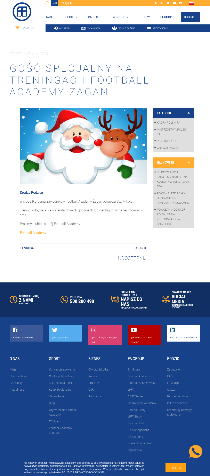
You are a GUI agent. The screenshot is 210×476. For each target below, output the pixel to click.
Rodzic (189, 17)
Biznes (93, 17)
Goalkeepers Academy (142, 403)
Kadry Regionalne (60, 389)
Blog (52, 403)
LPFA (131, 389)
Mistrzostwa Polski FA (172, 131)
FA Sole (53, 421)
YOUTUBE (176, 307)
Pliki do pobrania (177, 403)
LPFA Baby (135, 416)
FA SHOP (166, 17)
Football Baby (136, 410)
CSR (91, 389)
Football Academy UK (141, 383)
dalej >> (141, 248)
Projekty (93, 383)
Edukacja (173, 383)
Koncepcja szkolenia (62, 369)
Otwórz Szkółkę (98, 369)
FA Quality (16, 383)
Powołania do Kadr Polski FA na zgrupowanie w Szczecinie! (171, 217)
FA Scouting (135, 437)
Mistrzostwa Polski (61, 383)
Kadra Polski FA (168, 122)
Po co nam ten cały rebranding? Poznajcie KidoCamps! (173, 198)
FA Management (138, 430)
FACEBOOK (188, 304)
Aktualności (17, 389)
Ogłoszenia (135, 450)
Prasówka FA (166, 141)
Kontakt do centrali (140, 443)
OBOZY (145, 17)
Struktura (134, 369)
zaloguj (67, 3)
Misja (13, 369)
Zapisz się (173, 369)
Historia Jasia (18, 376)
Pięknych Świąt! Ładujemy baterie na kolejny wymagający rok (173, 179)
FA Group (118, 17)
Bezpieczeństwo (177, 396)
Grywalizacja (167, 148)
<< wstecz (27, 248)
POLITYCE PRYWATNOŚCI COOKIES (83, 472)
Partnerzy (94, 396)
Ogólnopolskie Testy (61, 376)
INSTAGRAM (177, 304)
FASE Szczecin (137, 396)
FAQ (169, 376)
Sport (70, 17)
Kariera (93, 376)
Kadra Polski (57, 396)
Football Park (136, 423)
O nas (47, 17)
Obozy (171, 389)
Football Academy (139, 376)
